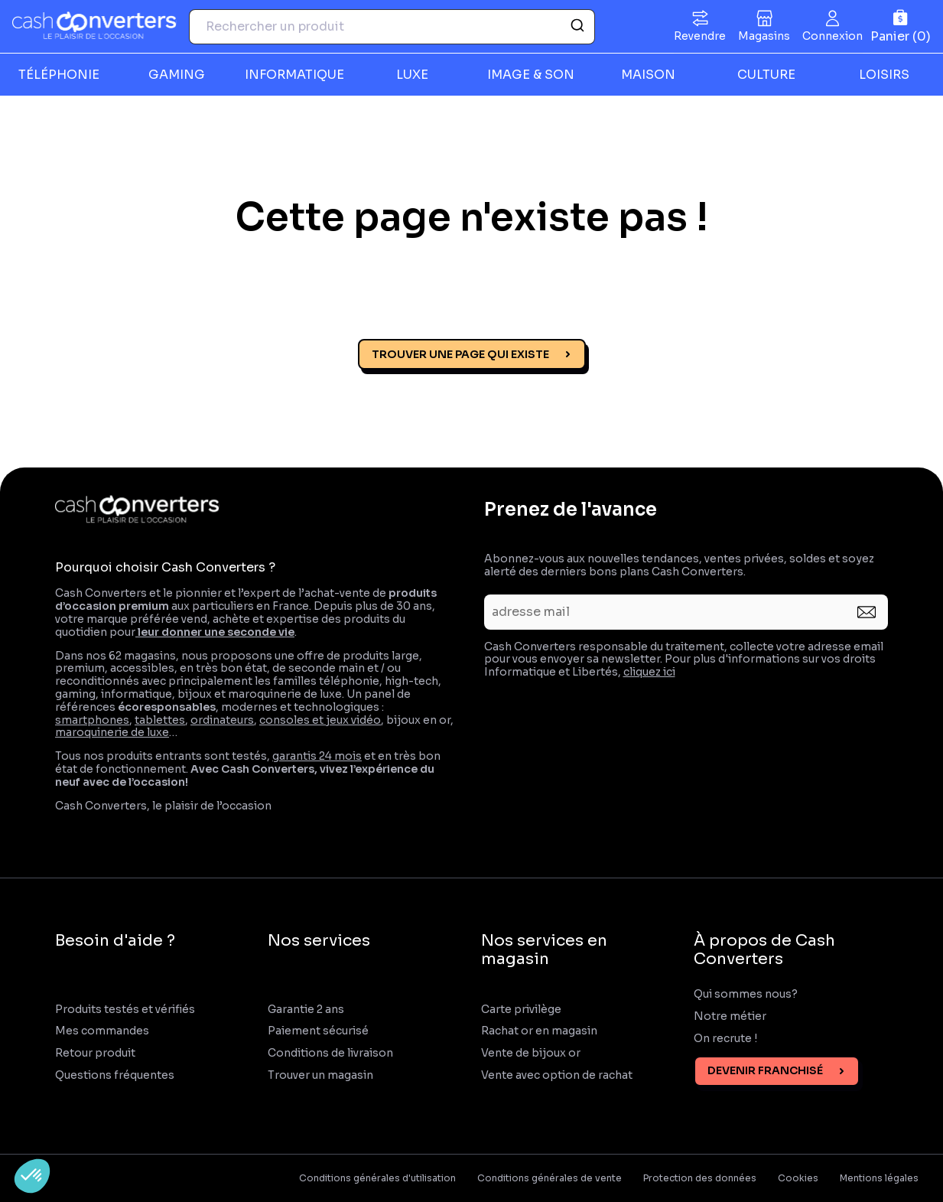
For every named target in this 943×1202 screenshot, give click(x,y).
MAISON (648, 75)
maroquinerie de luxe (112, 732)
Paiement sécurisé (318, 1030)
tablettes (160, 720)
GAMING (176, 75)
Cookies (798, 1178)
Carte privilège (521, 1009)
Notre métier (730, 1016)
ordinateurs (222, 720)
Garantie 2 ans (306, 1009)
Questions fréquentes (114, 1075)
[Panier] (900, 26)
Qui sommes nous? (746, 994)
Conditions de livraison (330, 1053)
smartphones (92, 720)
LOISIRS (884, 75)
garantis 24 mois (317, 756)
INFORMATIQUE (294, 75)
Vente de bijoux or (530, 1053)
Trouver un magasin (320, 1075)
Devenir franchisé (765, 1070)
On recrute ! (726, 1038)
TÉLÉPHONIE (58, 75)
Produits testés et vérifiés (125, 1009)
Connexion (832, 36)
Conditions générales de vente (549, 1178)
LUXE (412, 75)
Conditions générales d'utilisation (377, 1178)
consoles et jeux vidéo (320, 720)
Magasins (764, 36)
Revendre (700, 36)
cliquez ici (649, 672)
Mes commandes (102, 1030)
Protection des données (699, 1178)
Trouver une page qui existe (460, 354)
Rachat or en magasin (539, 1030)
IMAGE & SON (530, 75)
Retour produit (95, 1053)
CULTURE (766, 75)
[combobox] (392, 26)
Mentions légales (879, 1178)
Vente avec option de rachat (556, 1075)
